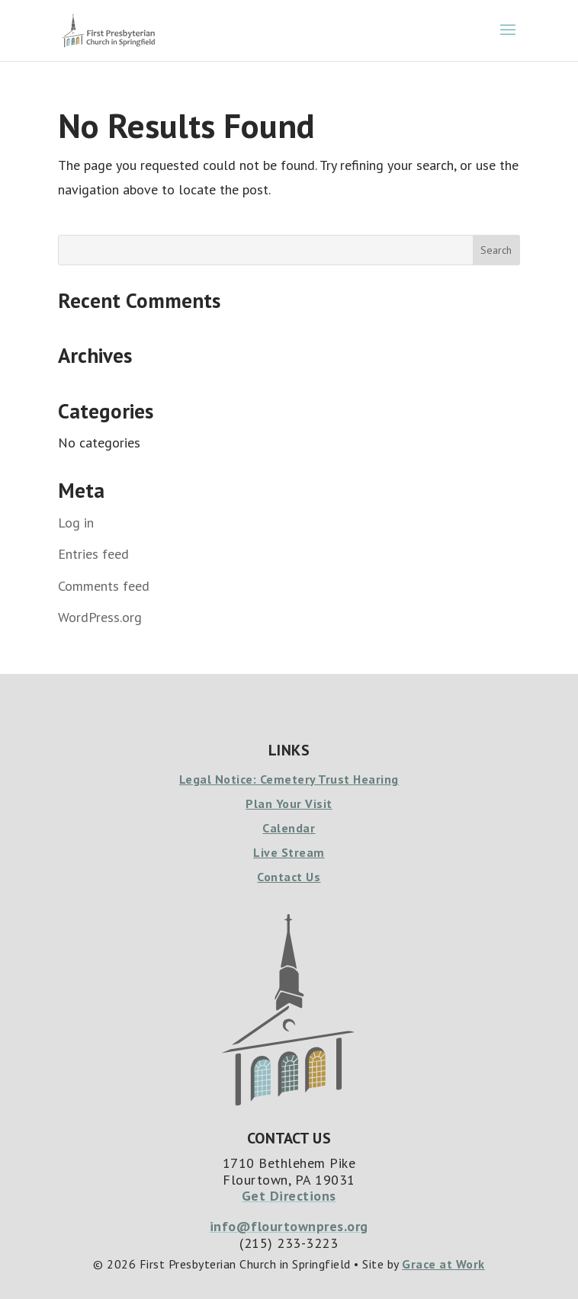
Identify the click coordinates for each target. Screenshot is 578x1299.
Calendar (288, 828)
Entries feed (93, 554)
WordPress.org (100, 617)
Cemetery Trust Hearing (329, 779)
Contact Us (288, 876)
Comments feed (103, 586)
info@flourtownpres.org (289, 1226)
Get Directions (289, 1195)
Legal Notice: (219, 779)
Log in (76, 522)
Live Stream (289, 852)
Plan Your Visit (289, 803)
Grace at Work (443, 1264)
